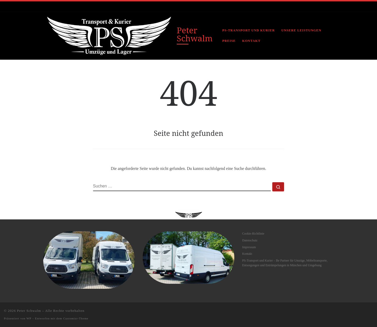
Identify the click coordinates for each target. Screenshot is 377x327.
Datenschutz (249, 240)
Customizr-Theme (75, 318)
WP (28, 318)
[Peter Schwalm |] (109, 34)
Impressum (249, 247)
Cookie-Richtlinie (253, 233)
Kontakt (247, 254)
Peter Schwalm (29, 311)
